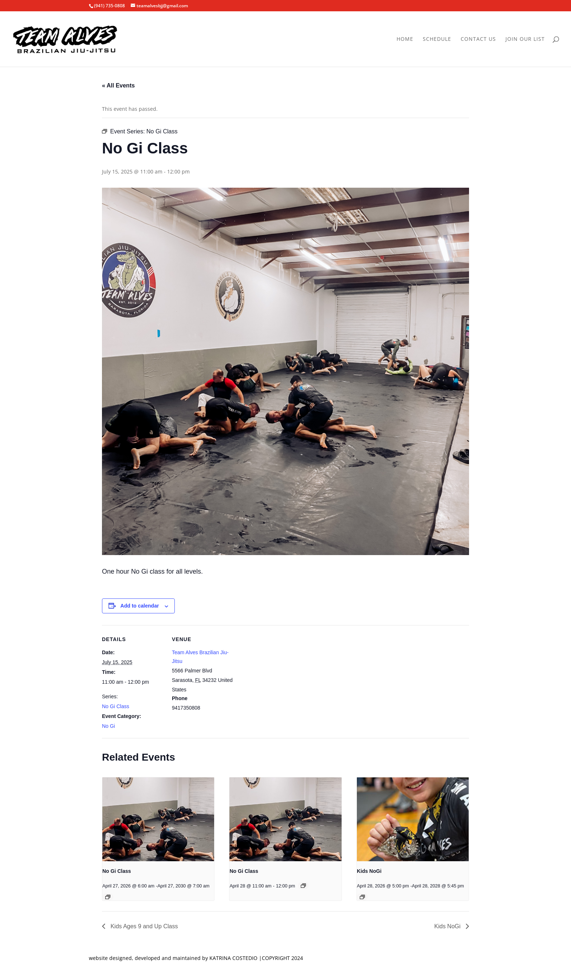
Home (405, 39)
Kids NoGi (369, 871)
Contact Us (478, 39)
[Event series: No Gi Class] (107, 897)
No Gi (108, 726)
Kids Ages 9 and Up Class (143, 926)
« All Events (118, 85)
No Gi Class (115, 706)
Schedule (437, 39)
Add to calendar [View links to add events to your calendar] (140, 606)
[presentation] (158, 819)
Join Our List (525, 39)
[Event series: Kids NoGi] (362, 897)
